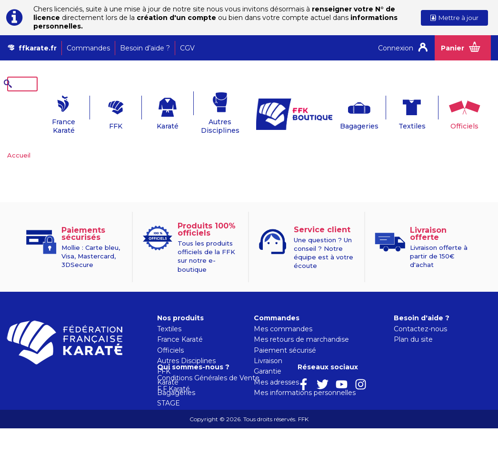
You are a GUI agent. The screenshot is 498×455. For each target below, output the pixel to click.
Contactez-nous (420, 314)
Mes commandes (283, 314)
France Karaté (45, 111)
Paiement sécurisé (285, 335)
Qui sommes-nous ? (290, 393)
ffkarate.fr (38, 48)
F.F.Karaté (270, 415)
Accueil (18, 140)
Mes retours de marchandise (301, 324)
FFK (98, 111)
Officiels (453, 111)
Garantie (267, 356)
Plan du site (413, 324)
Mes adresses (276, 367)
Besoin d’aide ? (145, 48)
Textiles (399, 111)
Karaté (152, 111)
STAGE (168, 388)
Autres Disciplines (206, 111)
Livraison (268, 346)
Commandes (88, 48)
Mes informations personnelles (305, 378)
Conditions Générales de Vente (305, 404)
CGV (187, 48)
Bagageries (345, 111)
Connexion (395, 48)
